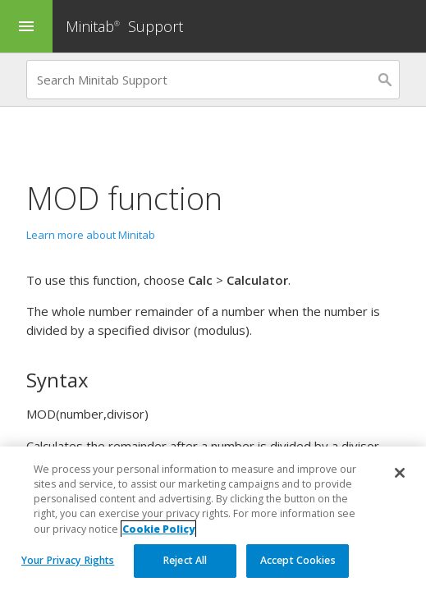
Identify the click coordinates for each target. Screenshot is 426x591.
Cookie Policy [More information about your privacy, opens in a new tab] (158, 529)
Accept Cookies (298, 560)
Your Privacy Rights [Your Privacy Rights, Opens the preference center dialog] (67, 560)
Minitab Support (124, 26)
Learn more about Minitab (90, 234)
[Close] (400, 473)
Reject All (185, 560)
